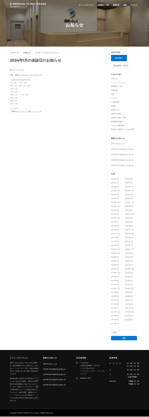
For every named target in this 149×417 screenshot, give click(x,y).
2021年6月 (129, 238)
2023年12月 (115, 203)
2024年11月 (129, 191)
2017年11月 (115, 312)
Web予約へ (119, 58)
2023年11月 (129, 203)
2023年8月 (129, 206)
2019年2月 (115, 285)
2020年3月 (115, 265)
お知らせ (114, 79)
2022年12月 (129, 214)
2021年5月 (115, 242)
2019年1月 (129, 285)
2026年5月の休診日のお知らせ (122, 160)
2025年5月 (129, 183)
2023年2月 (115, 214)
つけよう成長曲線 (117, 126)
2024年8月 (129, 195)
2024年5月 (115, 199)
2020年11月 (129, 249)
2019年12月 (129, 269)
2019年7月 (129, 277)
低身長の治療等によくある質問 (122, 130)
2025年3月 (115, 187)
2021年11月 (115, 234)
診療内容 (116, 5)
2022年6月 (129, 222)
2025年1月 (129, 187)
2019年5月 (115, 281)
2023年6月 (115, 210)
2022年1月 (115, 230)
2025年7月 (115, 183)
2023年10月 (115, 206)
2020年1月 (115, 269)
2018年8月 (129, 292)
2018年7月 (115, 296)
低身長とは (115, 110)
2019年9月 (129, 273)
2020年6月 (129, 257)
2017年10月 (129, 312)
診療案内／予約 (103, 5)
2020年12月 (115, 249)
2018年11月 (115, 289)
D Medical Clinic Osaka (28, 3)
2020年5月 (115, 261)
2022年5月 (115, 226)
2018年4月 (129, 300)
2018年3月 (115, 304)
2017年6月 (129, 320)
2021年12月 (129, 230)
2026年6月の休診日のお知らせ (122, 155)
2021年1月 (129, 246)
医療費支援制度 (116, 122)
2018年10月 (129, 289)
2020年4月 (129, 261)
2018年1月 (115, 308)
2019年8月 (115, 277)
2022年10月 (115, 218)
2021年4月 (129, 242)
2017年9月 (115, 316)
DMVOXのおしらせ (118, 144)
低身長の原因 (116, 114)
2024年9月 (115, 195)
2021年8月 (115, 238)
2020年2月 (129, 265)
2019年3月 (129, 281)
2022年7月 (115, 222)
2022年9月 (129, 218)
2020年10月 (115, 253)
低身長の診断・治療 (118, 118)
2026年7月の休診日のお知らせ (122, 149)
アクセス (134, 5)
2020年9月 (129, 253)
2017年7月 (115, 320)
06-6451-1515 (120, 65)
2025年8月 (129, 179)
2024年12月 (115, 191)
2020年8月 (115, 257)
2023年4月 (129, 210)
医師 (125, 5)
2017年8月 (129, 316)
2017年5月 (115, 324)
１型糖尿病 (115, 102)
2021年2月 (115, 246)
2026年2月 (115, 179)
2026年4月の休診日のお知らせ (122, 166)
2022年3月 (129, 226)
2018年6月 (129, 296)
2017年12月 (129, 308)
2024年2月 (129, 199)
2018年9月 (115, 292)
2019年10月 (115, 273)
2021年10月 (129, 234)
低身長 (113, 106)
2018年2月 (129, 304)
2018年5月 (115, 300)
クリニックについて (86, 5)
